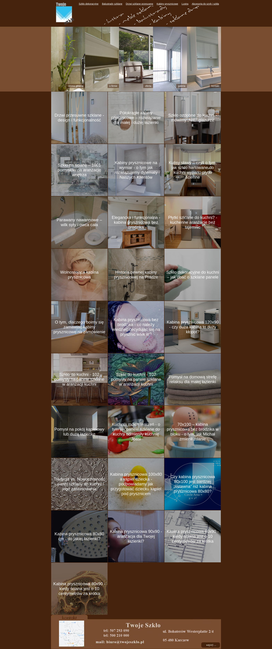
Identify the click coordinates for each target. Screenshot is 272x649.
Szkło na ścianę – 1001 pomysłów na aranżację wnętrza (79, 170)
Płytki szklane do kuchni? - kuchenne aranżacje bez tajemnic (192, 222)
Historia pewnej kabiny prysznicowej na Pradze (136, 274)
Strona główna (75, 86)
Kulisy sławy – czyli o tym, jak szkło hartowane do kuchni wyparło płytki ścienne (193, 170)
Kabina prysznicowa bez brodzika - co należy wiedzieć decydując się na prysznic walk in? (136, 327)
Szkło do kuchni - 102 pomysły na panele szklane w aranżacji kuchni (79, 379)
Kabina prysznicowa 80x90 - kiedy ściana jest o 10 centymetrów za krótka (193, 536)
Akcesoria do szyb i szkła (205, 3)
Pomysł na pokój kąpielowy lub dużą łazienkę (79, 431)
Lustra (185, 3)
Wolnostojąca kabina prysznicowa (79, 274)
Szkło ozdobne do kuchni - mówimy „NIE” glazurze (192, 117)
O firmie (113, 86)
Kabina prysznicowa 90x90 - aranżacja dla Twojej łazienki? (136, 536)
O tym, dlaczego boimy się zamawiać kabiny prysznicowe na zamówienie (79, 327)
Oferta (148, 86)
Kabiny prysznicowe (167, 3)
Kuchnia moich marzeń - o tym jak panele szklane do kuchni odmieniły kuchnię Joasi (136, 431)
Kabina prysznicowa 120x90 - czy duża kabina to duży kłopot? (193, 327)
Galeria (181, 86)
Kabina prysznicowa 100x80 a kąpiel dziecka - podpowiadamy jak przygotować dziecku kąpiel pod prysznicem (136, 484)
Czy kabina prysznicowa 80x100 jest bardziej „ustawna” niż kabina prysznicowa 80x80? (192, 484)
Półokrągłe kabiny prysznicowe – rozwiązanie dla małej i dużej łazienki (136, 117)
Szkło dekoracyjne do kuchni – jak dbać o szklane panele (192, 274)
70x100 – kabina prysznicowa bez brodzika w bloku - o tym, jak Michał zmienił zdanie (193, 431)
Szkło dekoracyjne (89, 3)
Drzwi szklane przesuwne (139, 3)
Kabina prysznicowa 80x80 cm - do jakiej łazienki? (79, 536)
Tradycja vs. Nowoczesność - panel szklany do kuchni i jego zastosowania (79, 484)
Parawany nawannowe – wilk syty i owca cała (79, 222)
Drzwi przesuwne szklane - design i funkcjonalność (79, 117)
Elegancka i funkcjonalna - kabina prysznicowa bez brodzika (136, 222)
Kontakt (215, 86)
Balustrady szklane (112, 3)
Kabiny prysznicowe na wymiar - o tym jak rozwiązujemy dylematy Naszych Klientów (136, 170)
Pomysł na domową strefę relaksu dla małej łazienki (193, 379)
